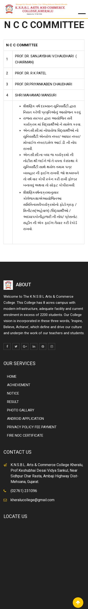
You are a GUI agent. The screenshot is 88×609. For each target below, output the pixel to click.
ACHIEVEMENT (18, 385)
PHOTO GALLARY (20, 410)
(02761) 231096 (24, 491)
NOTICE (13, 393)
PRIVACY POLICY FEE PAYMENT (32, 427)
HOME (11, 376)
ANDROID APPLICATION (25, 419)
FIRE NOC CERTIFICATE (25, 435)
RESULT (13, 402)
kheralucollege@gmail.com (32, 500)
